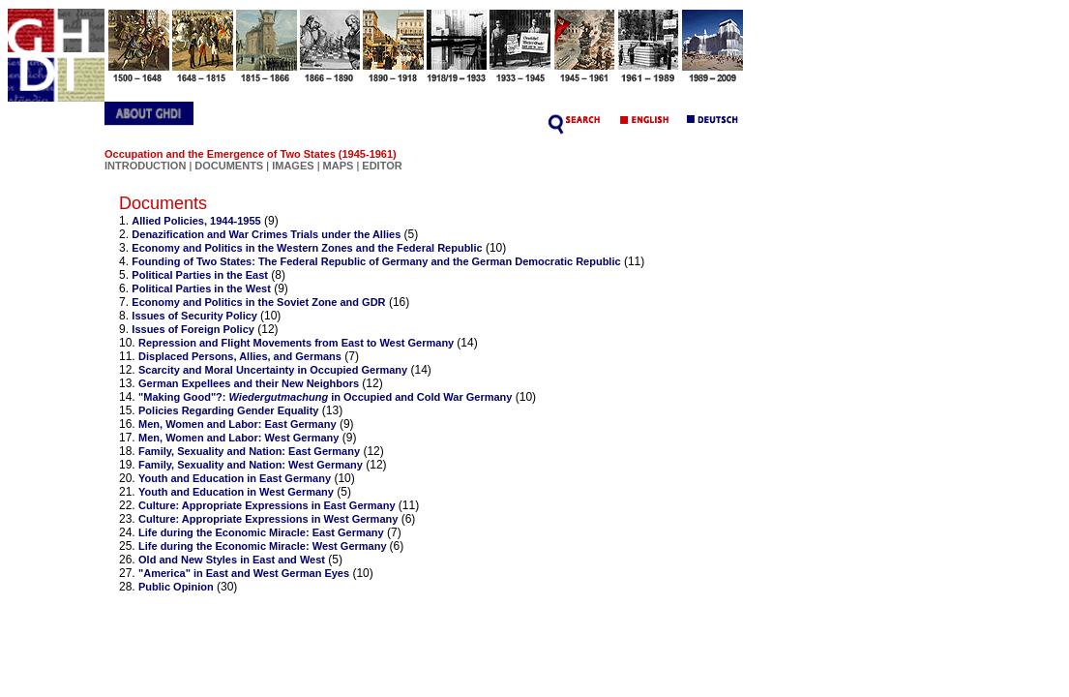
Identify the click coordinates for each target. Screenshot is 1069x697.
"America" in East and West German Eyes (243, 573)
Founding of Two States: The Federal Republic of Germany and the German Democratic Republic (376, 261)
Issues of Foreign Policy (193, 329)
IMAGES (292, 165)
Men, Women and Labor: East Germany (237, 424)
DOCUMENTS (228, 165)
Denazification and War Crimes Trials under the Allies (266, 234)
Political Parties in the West (201, 288)
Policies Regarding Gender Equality (228, 410)
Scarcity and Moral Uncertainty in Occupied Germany (272, 370)
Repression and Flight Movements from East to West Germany (297, 342)
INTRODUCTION (145, 165)
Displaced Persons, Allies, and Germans (239, 356)
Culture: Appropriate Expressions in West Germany (268, 519)
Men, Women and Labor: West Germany (238, 437)
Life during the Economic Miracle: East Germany (261, 532)
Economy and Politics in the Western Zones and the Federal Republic (307, 248)
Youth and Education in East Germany (234, 478)
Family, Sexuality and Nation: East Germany (249, 451)
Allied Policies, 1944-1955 (196, 221)
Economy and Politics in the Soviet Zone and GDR (258, 302)
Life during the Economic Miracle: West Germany (264, 546)
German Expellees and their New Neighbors (248, 383)
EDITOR (381, 165)
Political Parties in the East (200, 275)
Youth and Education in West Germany (236, 492)
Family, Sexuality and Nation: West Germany (250, 464)
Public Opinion (176, 586)
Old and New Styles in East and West (231, 559)
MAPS (338, 165)
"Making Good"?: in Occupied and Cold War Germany (325, 397)
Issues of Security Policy (196, 315)
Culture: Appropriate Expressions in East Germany (267, 505)
